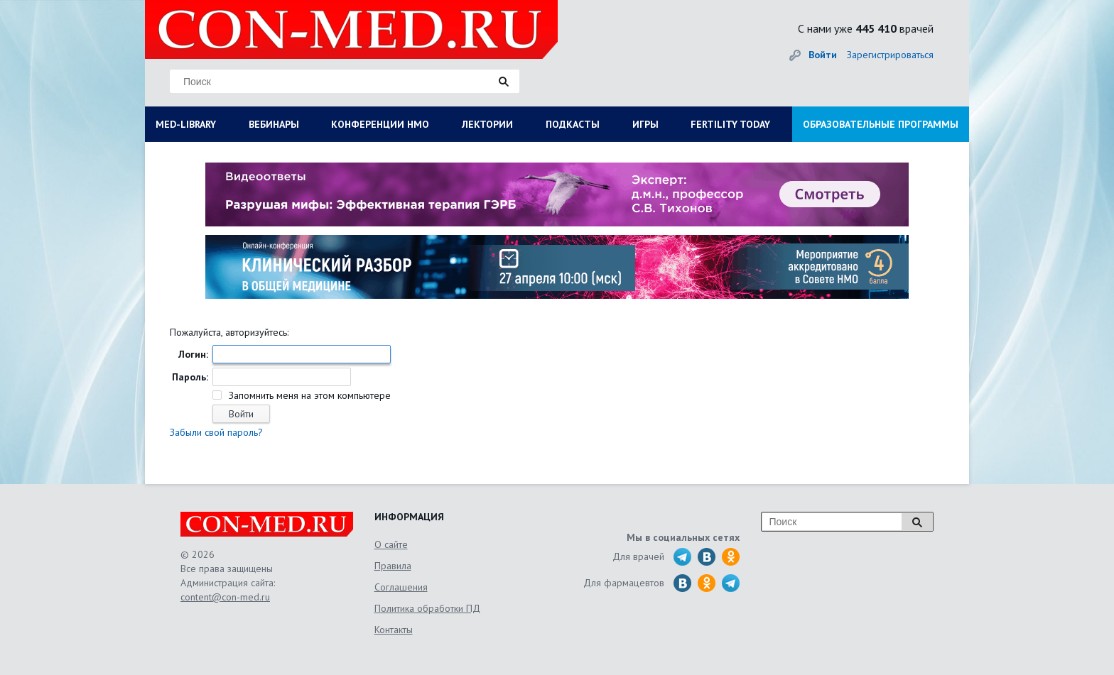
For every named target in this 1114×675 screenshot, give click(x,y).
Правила (392, 565)
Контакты (393, 629)
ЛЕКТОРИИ (487, 124)
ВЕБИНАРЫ (274, 124)
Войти (823, 55)
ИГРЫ (645, 124)
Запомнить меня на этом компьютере (308, 395)
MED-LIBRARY (186, 124)
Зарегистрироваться (890, 54)
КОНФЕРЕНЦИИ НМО (380, 124)
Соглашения (401, 587)
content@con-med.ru (225, 597)
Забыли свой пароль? (216, 432)
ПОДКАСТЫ (573, 124)
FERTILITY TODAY (730, 124)
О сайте (391, 544)
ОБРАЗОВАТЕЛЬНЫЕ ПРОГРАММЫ (880, 124)
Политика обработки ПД (427, 608)
